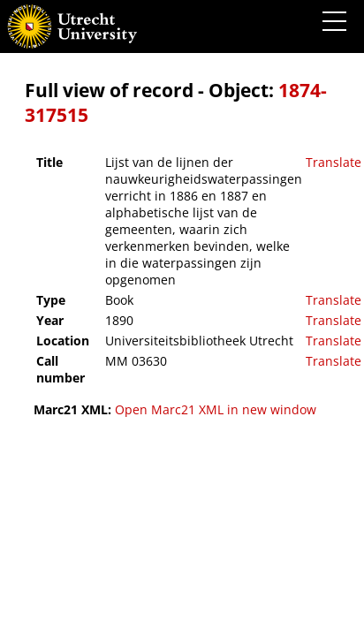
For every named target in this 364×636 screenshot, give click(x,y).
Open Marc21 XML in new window (215, 409)
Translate (333, 162)
